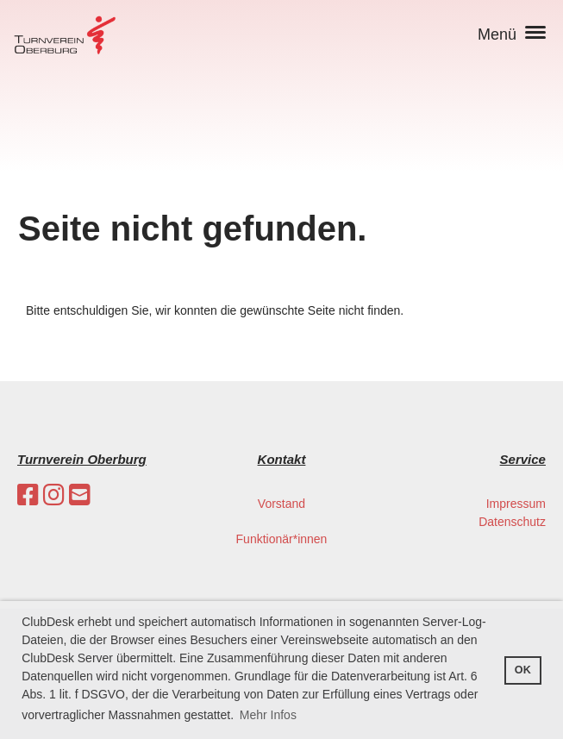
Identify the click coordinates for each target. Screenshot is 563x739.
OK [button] (523, 670)
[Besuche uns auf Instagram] (54, 495)
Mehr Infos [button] (268, 715)
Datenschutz (512, 522)
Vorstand (281, 503)
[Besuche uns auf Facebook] (28, 495)
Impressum (516, 503)
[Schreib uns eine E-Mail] (80, 495)
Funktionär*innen (282, 539)
